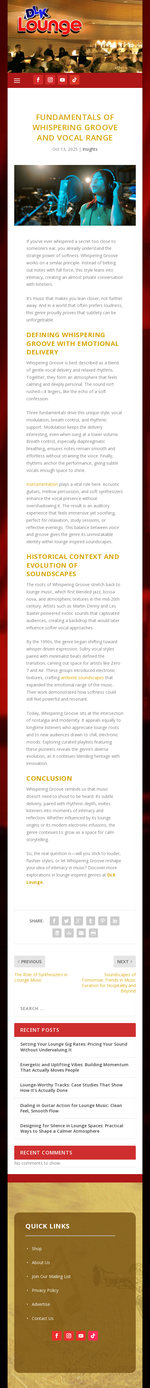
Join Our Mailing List (51, 1276)
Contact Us (43, 1318)
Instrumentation (42, 484)
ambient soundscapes (82, 677)
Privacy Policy (45, 1290)
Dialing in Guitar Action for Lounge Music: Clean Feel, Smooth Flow (71, 1108)
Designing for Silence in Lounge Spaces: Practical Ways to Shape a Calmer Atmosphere (71, 1128)
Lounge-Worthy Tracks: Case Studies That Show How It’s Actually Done (71, 1087)
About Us (41, 1262)
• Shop (34, 1248)
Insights (90, 149)
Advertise (41, 1304)
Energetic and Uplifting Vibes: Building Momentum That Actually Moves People (74, 1067)
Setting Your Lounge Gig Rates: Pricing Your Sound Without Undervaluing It (73, 1046)
